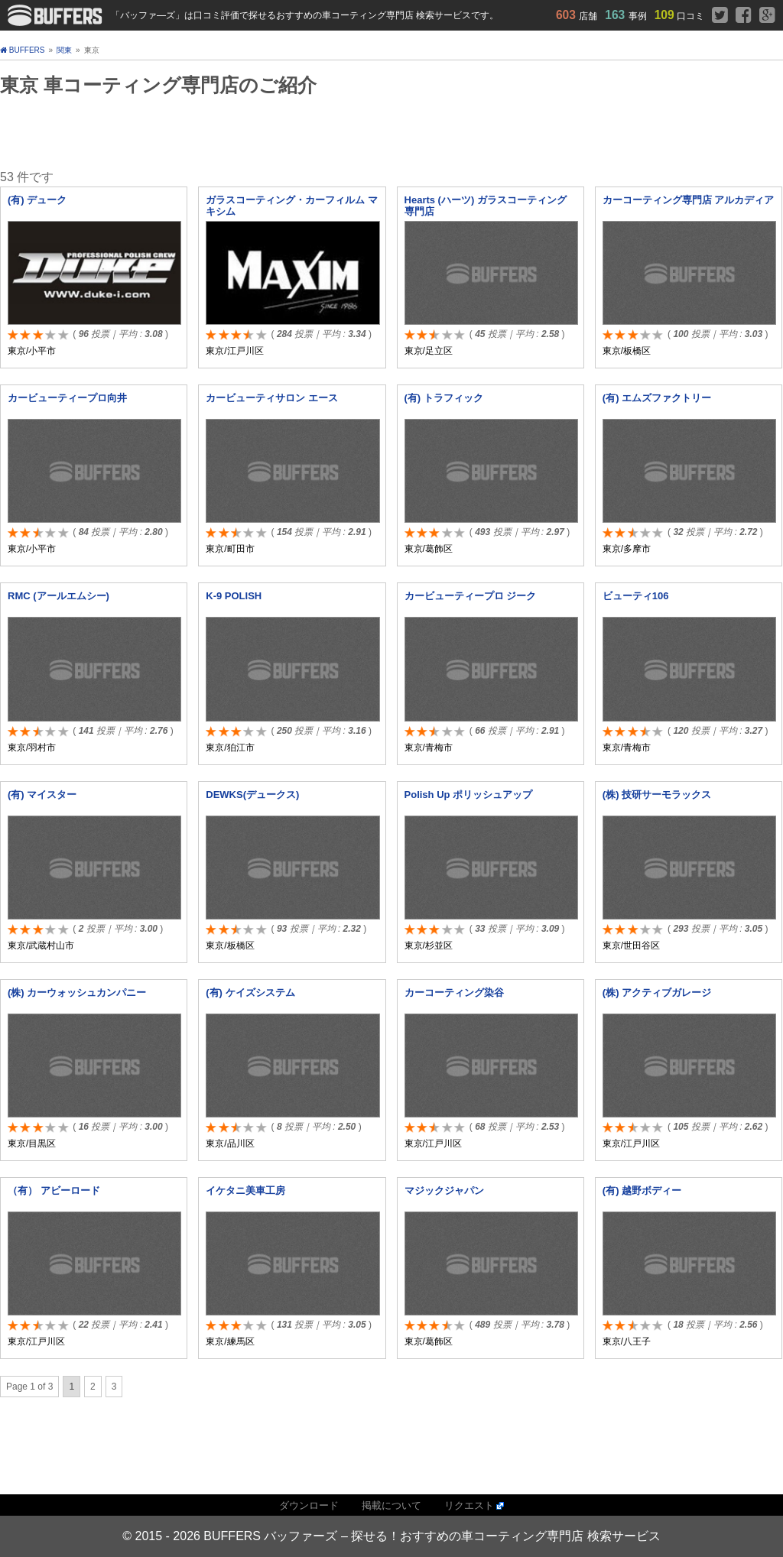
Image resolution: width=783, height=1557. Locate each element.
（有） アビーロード (54, 1190)
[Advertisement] (225, 132)
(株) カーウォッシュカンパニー (77, 992)
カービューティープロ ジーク (470, 596)
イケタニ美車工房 (245, 1190)
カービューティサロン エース (272, 398)
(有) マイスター (42, 794)
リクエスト (469, 1505)
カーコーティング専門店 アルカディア (689, 200)
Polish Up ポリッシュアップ (468, 794)
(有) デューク (37, 200)
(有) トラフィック (443, 398)
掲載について (391, 1505)
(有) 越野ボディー (642, 1190)
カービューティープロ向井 (67, 398)
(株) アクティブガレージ (657, 992)
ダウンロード (309, 1505)
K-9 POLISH (234, 596)
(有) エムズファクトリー (657, 398)
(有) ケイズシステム (250, 992)
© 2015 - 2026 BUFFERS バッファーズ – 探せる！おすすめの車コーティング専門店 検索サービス (391, 1535)
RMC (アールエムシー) (58, 596)
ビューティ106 (636, 596)
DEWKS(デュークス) (252, 794)
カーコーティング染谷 (454, 992)
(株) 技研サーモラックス (657, 794)
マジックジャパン (444, 1190)
